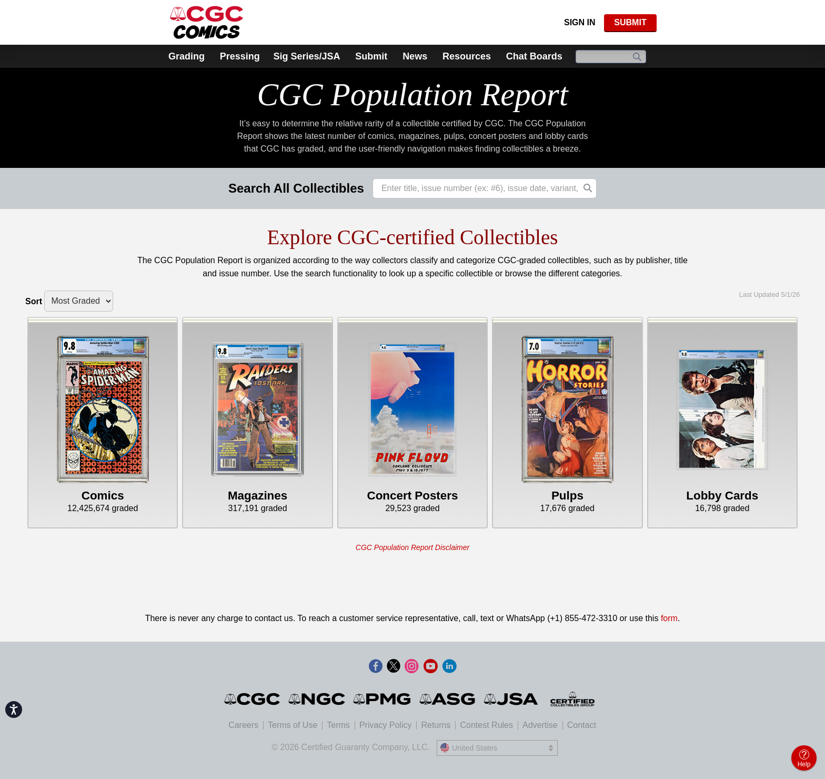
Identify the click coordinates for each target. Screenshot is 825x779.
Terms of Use (292, 725)
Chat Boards (534, 56)
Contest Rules (486, 725)
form (669, 618)
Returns (435, 725)
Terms (338, 725)
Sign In (580, 22)
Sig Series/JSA (306, 56)
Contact (581, 725)
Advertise (540, 725)
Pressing (240, 56)
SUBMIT (630, 22)
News (415, 56)
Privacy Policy (385, 725)
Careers (243, 725)
